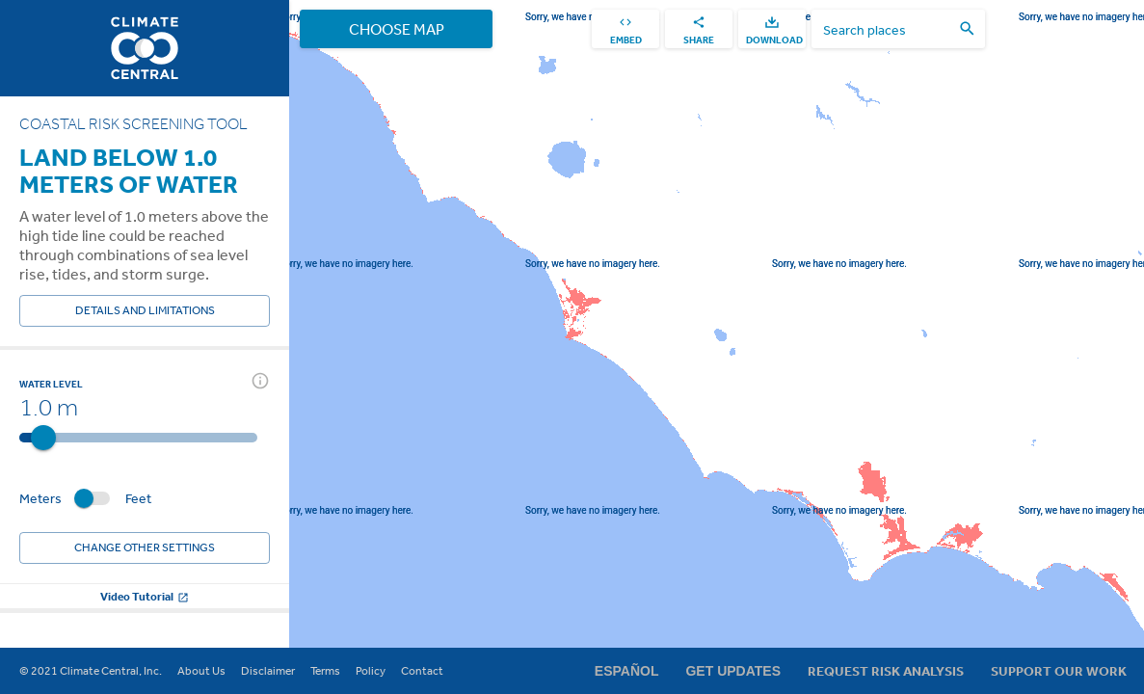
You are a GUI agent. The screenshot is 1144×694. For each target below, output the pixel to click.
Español (627, 671)
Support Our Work (1059, 671)
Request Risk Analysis (886, 671)
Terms (325, 671)
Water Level (51, 383)
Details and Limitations (144, 311)
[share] (698, 29)
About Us (201, 671)
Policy (371, 671)
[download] (772, 29)
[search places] (886, 29)
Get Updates (733, 671)
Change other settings (144, 548)
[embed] (625, 29)
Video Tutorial (144, 596)
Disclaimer (268, 671)
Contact (422, 671)
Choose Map (396, 29)
